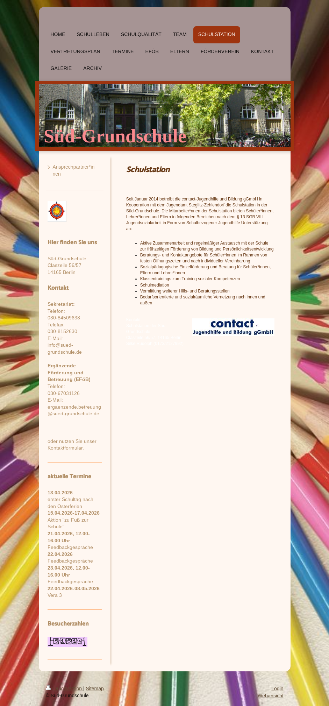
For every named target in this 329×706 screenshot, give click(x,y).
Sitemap (95, 688)
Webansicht (271, 695)
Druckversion (64, 688)
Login (277, 688)
